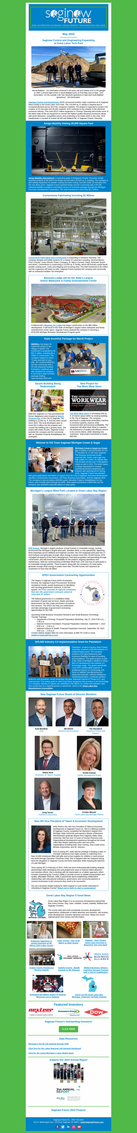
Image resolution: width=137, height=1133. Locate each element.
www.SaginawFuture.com (92, 1122)
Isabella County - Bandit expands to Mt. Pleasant (69, 969)
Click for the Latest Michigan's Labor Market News (51, 1053)
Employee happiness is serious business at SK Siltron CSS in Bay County (41, 943)
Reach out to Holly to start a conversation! (77, 888)
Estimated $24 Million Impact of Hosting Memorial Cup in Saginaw (48, 996)
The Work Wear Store (79, 413)
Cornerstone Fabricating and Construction (47, 258)
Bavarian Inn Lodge (53, 325)
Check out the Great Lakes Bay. (89, 995)
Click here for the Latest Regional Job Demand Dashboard (54, 1048)
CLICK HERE (68, 1029)
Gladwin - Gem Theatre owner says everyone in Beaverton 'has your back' (95, 942)
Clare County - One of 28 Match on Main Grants (68, 942)
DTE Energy (33, 548)
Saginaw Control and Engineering (43, 102)
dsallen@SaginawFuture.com (44, 635)
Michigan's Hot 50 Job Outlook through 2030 (48, 1044)
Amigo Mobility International (41, 178)
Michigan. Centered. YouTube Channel (89, 997)
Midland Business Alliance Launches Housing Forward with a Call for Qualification (95, 970)
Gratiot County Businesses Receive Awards (41, 969)
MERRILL (35, 344)
